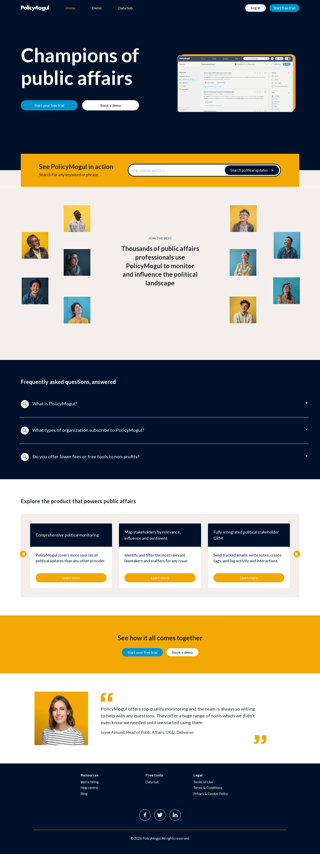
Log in (255, 7)
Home (70, 8)
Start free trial (284, 8)
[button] (160, 404)
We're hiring (90, 782)
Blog (84, 794)
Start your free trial (142, 652)
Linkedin (175, 815)
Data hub (125, 8)
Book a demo (182, 652)
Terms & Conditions (207, 788)
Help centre (89, 788)
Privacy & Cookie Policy (210, 794)
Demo (97, 8)
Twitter (160, 815)
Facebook (145, 815)
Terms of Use (203, 782)
